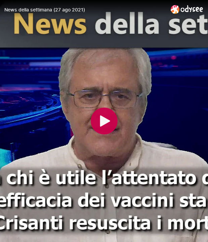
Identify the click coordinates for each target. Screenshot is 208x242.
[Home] (187, 9)
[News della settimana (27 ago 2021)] (85, 9)
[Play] (104, 121)
